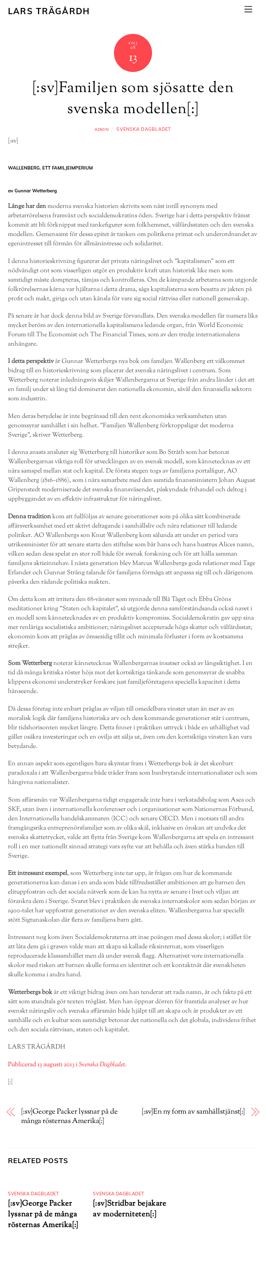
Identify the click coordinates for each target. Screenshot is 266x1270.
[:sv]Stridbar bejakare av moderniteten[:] (129, 1209)
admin (101, 129)
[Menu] (248, 9)
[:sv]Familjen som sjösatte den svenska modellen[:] (133, 99)
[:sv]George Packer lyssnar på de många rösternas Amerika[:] (69, 1116)
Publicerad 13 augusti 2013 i (67, 1064)
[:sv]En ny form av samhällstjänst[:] (193, 1112)
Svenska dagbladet (143, 129)
